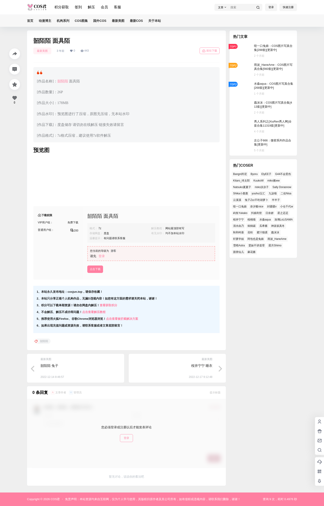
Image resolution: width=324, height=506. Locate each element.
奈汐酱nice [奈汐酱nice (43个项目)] (256, 206)
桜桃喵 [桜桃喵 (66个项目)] (252, 219)
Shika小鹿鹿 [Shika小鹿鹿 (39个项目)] (240, 193)
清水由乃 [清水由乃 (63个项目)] (238, 225)
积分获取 (61, 7)
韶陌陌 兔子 (49, 366)
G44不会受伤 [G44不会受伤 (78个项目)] (283, 174)
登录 (271, 7)
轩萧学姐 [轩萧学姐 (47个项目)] (238, 239)
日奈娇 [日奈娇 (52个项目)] (270, 213)
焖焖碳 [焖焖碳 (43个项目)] (252, 225)
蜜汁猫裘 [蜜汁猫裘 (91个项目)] (262, 232)
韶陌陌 (62, 81)
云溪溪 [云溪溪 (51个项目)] (237, 200)
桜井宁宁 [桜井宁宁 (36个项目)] (238, 219)
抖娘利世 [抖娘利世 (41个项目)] (256, 213)
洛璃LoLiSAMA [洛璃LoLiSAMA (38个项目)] (283, 219)
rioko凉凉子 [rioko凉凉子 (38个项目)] (262, 187)
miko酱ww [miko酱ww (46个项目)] (273, 180)
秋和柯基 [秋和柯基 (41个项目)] (238, 232)
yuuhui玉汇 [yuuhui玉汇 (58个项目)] (258, 193)
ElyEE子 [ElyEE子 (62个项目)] (266, 174)
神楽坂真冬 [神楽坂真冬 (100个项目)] (278, 225)
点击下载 (95, 269)
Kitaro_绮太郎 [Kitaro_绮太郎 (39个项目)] (241, 180)
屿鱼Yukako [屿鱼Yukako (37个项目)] (240, 213)
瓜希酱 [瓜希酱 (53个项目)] (263, 225)
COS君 (55, 499)
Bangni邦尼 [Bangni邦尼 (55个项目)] (240, 174)
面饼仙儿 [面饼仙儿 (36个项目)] (238, 252)
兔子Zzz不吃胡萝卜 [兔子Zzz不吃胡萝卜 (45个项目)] (256, 200)
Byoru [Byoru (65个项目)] (254, 174)
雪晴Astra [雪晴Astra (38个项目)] (239, 245)
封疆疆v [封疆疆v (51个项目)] (272, 206)
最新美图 (42, 50)
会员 (104, 7)
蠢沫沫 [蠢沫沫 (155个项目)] (275, 232)
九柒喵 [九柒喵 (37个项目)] (273, 193)
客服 (117, 7)
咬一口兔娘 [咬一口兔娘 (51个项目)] (240, 206)
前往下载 (209, 51)
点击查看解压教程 (94, 312)
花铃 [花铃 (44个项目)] (250, 232)
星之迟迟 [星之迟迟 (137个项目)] (282, 213)
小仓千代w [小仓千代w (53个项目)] (286, 206)
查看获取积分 (108, 305)
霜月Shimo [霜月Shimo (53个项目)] (274, 245)
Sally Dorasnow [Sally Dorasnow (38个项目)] (281, 187)
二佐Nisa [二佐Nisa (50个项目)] (286, 193)
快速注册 (288, 7)
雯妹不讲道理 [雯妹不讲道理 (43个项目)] (256, 245)
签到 (78, 7)
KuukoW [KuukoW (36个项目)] (258, 180)
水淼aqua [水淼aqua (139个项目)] (265, 219)
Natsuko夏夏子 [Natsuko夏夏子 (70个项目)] (242, 187)
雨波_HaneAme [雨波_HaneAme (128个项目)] (277, 239)
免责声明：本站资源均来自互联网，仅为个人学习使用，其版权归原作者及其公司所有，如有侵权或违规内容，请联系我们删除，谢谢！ (153, 499)
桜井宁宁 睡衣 (201, 366)
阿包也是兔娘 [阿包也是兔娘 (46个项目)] (256, 239)
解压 (91, 7)
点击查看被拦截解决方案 (122, 318)
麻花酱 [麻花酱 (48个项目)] (252, 252)
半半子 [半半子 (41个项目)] (276, 200)
